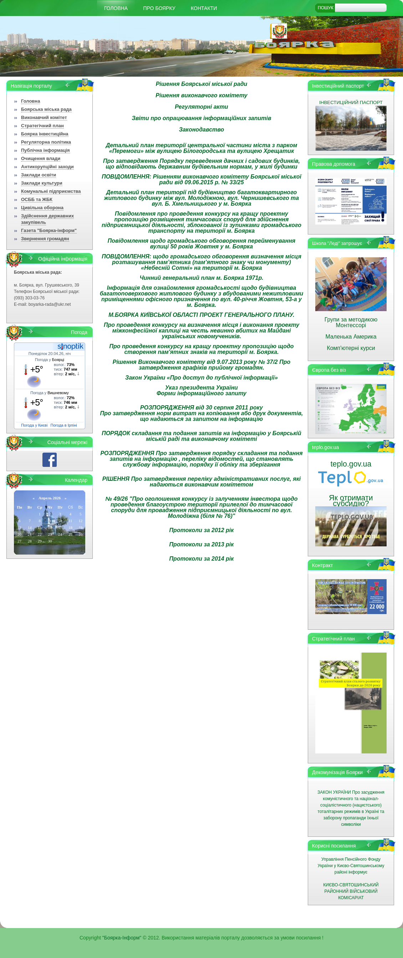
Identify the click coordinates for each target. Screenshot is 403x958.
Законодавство (201, 130)
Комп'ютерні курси (351, 348)
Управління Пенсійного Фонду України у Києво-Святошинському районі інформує (351, 866)
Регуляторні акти (201, 107)
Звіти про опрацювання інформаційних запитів (201, 118)
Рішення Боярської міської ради (202, 84)
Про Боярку (159, 8)
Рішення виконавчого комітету (201, 95)
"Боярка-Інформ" (122, 938)
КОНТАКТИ (204, 8)
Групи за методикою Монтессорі (351, 322)
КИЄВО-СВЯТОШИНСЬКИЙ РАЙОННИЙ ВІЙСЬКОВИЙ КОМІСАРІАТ (350, 891)
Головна (116, 8)
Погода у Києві (34, 425)
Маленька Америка (350, 337)
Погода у (49, 359)
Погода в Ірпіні (64, 425)
